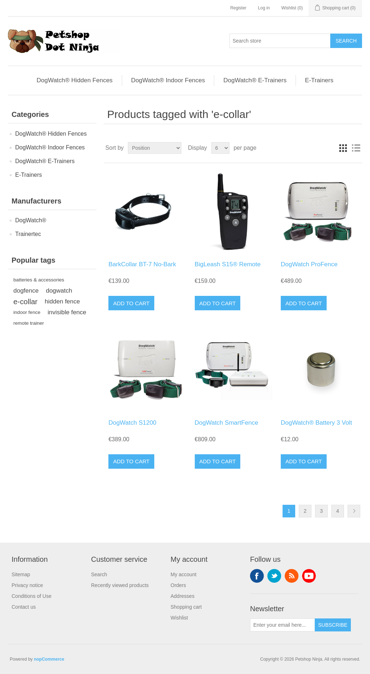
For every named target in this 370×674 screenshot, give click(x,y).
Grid (343, 148)
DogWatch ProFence (309, 264)
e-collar (25, 302)
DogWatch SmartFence (226, 422)
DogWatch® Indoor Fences (168, 80)
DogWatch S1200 (132, 422)
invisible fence (67, 312)
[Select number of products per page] (220, 148)
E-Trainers (319, 80)
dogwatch (59, 290)
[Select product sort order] (154, 148)
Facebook (257, 576)
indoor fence (26, 312)
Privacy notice (27, 585)
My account (184, 574)
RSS (291, 576)
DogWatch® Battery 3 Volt (316, 422)
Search (99, 574)
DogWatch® (30, 220)
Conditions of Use (32, 596)
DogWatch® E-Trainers (255, 80)
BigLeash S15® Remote (228, 264)
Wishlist (179, 618)
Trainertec (28, 234)
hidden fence (62, 301)
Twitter (274, 576)
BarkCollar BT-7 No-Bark (142, 264)
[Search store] (280, 41)
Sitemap (21, 574)
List (356, 148)
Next (354, 511)
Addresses (182, 596)
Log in (264, 7)
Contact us (24, 607)
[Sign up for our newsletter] (282, 624)
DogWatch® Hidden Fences (74, 80)
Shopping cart (186, 607)
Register (238, 7)
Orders (178, 585)
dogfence (26, 290)
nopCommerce (49, 659)
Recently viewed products (120, 585)
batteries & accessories (38, 280)
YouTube (309, 576)
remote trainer (28, 323)
